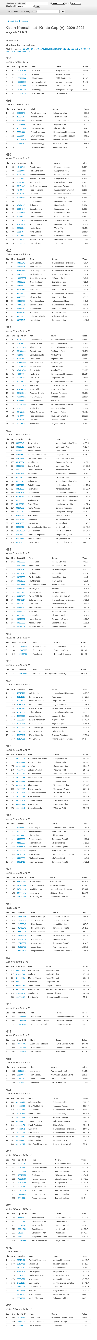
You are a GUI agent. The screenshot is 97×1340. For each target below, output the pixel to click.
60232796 (21, 316)
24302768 (22, 1016)
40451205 (20, 489)
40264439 (20, 451)
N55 (52, 49)
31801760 (20, 974)
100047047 (21, 117)
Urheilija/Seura (30, 11)
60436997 (21, 270)
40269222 (21, 577)
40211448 (20, 1117)
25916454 (22, 920)
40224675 (21, 588)
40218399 (20, 777)
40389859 (21, 197)
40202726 (21, 615)
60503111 (21, 147)
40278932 (20, 997)
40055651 (21, 850)
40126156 (22, 1183)
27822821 (21, 1294)
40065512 (20, 1121)
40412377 (21, 201)
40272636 (20, 493)
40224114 (20, 758)
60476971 (21, 305)
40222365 (21, 562)
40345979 (21, 607)
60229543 (21, 320)
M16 (11, 51)
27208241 (21, 1268)
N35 (84, 49)
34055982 (21, 839)
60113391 (20, 1136)
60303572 (20, 534)
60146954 (20, 462)
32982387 (22, 1164)
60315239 (20, 542)
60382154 (21, 720)
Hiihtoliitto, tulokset (17, 21)
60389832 (21, 216)
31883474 (22, 1233)
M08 (27, 49)
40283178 (21, 355)
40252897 (20, 519)
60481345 (22, 89)
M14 (60, 49)
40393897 (20, 1140)
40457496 (21, 569)
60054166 (20, 477)
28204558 (21, 1279)
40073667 (21, 716)
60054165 (20, 982)
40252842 (22, 939)
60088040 (20, 512)
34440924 (22, 1198)
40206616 (21, 585)
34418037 (21, 843)
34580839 (20, 762)
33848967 (22, 1225)
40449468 (21, 596)
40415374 (20, 793)
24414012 (22, 1024)
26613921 (20, 978)
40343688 (21, 712)
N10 (31, 49)
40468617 (21, 735)
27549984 (22, 646)
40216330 (20, 454)
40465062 (21, 401)
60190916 (20, 504)
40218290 (21, 708)
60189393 (21, 143)
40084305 (21, 1044)
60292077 (20, 515)
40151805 (20, 796)
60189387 (21, 239)
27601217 (21, 1283)
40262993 (22, 1186)
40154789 (21, 739)
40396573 (20, 481)
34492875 (22, 932)
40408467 (21, 190)
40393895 (20, 470)
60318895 (21, 178)
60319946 (21, 124)
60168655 (21, 412)
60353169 (21, 385)
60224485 (21, 267)
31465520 (21, 1051)
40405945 (21, 263)
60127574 (21, 232)
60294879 (20, 508)
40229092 (21, 623)
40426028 (21, 366)
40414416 (21, 389)
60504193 (20, 985)
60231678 (21, 312)
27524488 (21, 1082)
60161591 (21, 393)
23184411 (21, 1264)
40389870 (21, 282)
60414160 (22, 70)
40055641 (21, 831)
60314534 (22, 93)
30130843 (21, 1075)
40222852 (20, 1129)
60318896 (21, 171)
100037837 (21, 278)
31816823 (21, 897)
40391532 (21, 701)
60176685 (21, 423)
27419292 (22, 943)
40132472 (21, 604)
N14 (48, 49)
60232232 (21, 308)
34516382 (21, 854)
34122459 (22, 1194)
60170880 (20, 500)
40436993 (21, 416)
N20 (72, 49)
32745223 (22, 935)
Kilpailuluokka (11, 6)
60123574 (20, 496)
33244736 (22, 1229)
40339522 (21, 397)
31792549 (22, 928)
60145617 (21, 731)
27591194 (21, 1079)
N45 (88, 49)
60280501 (21, 228)
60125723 (21, 243)
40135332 (21, 827)
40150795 (21, 592)
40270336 (21, 723)
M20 (20, 51)
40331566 (20, 804)
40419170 (20, 1125)
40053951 (21, 1071)
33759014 (21, 889)
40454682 (21, 286)
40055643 (22, 1221)
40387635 (21, 374)
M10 (36, 49)
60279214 (21, 600)
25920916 (21, 1271)
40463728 (21, 301)
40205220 (22, 1190)
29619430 (21, 1260)
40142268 (20, 1144)
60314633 (21, 132)
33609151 (21, 893)
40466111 (20, 485)
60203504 (22, 78)
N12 (40, 49)
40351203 (21, 347)
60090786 (21, 289)
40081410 (21, 862)
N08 (23, 49)
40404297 (20, 458)
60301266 (21, 175)
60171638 (21, 220)
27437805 (22, 650)
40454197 (21, 205)
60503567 (21, 136)
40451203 (21, 420)
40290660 (22, 1240)
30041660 (21, 1298)
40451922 (21, 408)
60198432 (21, 378)
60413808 (21, 120)
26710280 (21, 1318)
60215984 (21, 236)
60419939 (21, 213)
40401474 (21, 370)
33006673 (21, 1325)
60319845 (20, 473)
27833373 (20, 993)
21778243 (22, 924)
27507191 (22, 951)
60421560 (22, 86)
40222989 (20, 1106)
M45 (80, 49)
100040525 (21, 140)
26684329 (21, 1321)
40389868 (20, 781)
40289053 (20, 1102)
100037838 (21, 128)
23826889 (22, 916)
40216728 (20, 1110)
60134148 (21, 209)
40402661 (21, 359)
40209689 (21, 885)
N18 (68, 49)
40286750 (22, 1179)
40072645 (20, 970)
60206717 (20, 527)
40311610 (20, 447)
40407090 (21, 274)
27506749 (22, 1020)
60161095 (21, 627)
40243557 (21, 619)
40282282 (21, 339)
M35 (28, 51)
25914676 (23, 673)
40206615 (20, 808)
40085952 (21, 881)
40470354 (22, 74)
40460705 (21, 167)
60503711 (20, 538)
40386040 (20, 443)
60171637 (21, 186)
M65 (7, 51)
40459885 (21, 297)
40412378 (21, 224)
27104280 (21, 1048)
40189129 (20, 785)
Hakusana (21, 3)
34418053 (21, 858)
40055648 (22, 1171)
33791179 (21, 835)
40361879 (21, 581)
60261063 (22, 82)
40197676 (20, 800)
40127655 (20, 770)
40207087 (20, 1113)
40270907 (20, 789)
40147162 (20, 1133)
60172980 (21, 293)
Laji (50, 3)
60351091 (20, 989)
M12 (44, 49)
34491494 (21, 1290)
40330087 (21, 381)
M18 (16, 51)
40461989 (20, 523)
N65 (56, 49)
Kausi (67, 3)
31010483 (22, 947)
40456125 (21, 847)
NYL (76, 49)
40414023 (21, 343)
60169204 (21, 351)
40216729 (21, 693)
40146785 (20, 774)
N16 (64, 49)
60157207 (21, 194)
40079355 (22, 1175)
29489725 (22, 654)
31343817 (22, 1217)
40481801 (21, 182)
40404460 (21, 727)
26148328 (21, 1287)
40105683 (22, 1167)
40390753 (20, 466)
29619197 (21, 1275)
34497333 (22, 1237)
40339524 (21, 704)
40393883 (21, 611)
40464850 (21, 362)
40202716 (21, 565)
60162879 (21, 113)
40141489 (20, 766)
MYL (24, 51)
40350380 (21, 404)
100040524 (20, 531)
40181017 (21, 697)
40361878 (21, 573)
